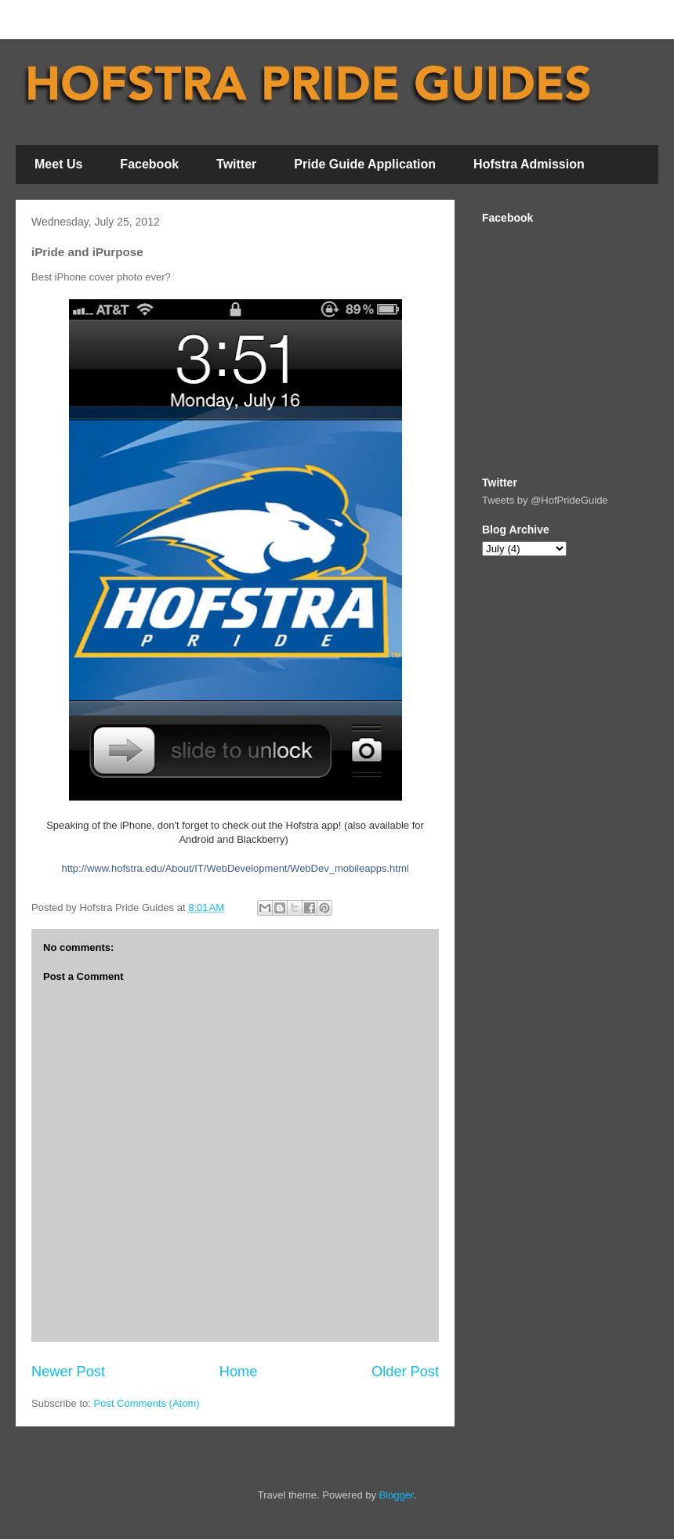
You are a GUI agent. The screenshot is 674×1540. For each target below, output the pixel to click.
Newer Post (68, 1371)
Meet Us (58, 164)
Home (238, 1371)
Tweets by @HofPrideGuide (545, 500)
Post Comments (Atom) (147, 1403)
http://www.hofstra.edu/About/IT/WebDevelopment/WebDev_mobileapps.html (234, 868)
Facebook (149, 164)
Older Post (405, 1371)
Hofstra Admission (529, 164)
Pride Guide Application (365, 164)
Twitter (236, 164)
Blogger (396, 1495)
